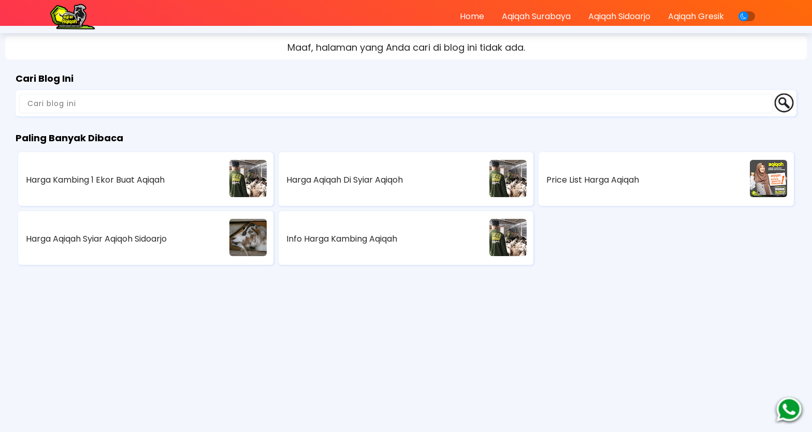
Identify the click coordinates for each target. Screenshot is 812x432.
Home (472, 16)
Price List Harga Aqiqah (592, 180)
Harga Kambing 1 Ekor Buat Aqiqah (95, 180)
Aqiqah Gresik (696, 16)
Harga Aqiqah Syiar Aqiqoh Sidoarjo (96, 239)
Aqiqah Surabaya (536, 16)
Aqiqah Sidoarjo (619, 16)
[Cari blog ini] (396, 103)
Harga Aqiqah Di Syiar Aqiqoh (344, 180)
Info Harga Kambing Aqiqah (341, 239)
